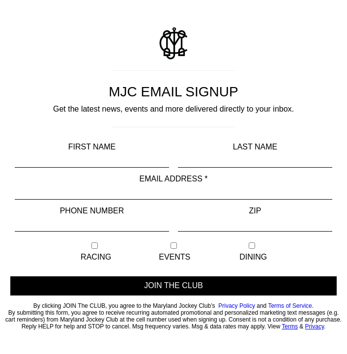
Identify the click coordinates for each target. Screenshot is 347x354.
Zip (255, 210)
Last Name (255, 147)
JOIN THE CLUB (173, 285)
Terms (290, 326)
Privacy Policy (236, 305)
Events (173, 251)
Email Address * (173, 179)
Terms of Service (290, 305)
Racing (95, 251)
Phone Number (92, 210)
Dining (252, 251)
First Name (92, 147)
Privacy (314, 326)
